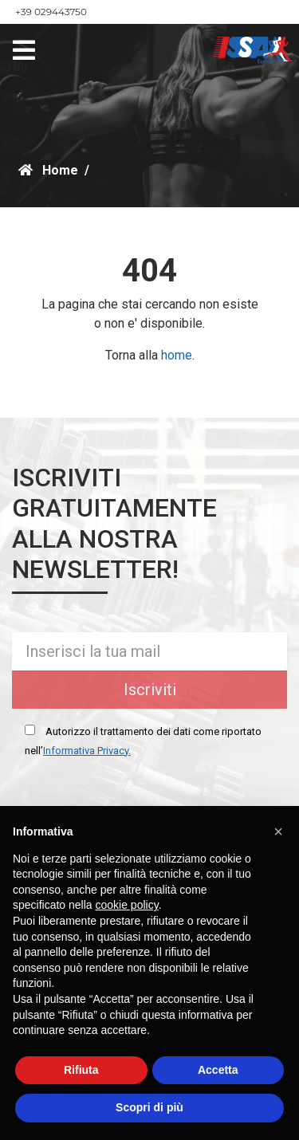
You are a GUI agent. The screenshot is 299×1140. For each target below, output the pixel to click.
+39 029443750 (51, 12)
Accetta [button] (218, 1069)
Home (48, 170)
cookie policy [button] (127, 904)
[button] (278, 831)
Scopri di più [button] (149, 1107)
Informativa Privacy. (87, 751)
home (176, 355)
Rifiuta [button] (81, 1069)
